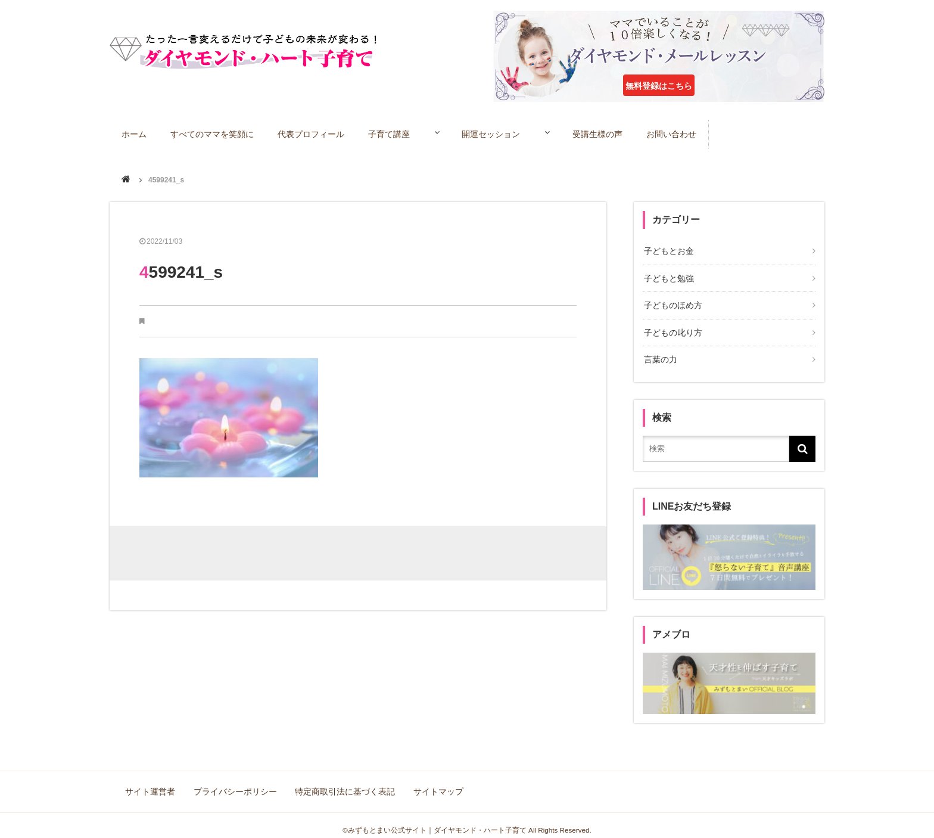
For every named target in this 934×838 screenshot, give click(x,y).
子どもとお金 (668, 251)
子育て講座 (391, 133)
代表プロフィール (312, 133)
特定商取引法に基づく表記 (343, 784)
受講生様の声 (616, 133)
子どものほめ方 (672, 303)
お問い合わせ (690, 133)
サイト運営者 (151, 784)
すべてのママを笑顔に (213, 133)
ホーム (134, 133)
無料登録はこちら (658, 86)
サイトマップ (435, 784)
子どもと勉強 (668, 277)
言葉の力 (659, 354)
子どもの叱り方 (672, 328)
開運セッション (501, 133)
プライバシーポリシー (234, 784)
